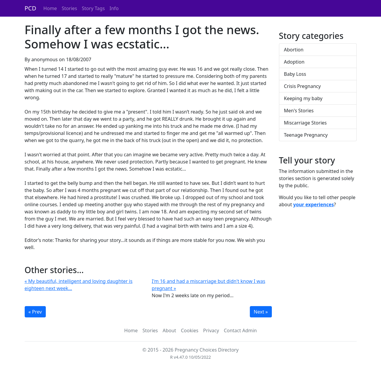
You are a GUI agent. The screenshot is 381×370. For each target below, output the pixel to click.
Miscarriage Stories (305, 122)
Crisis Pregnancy (302, 86)
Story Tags (93, 8)
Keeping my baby (303, 98)
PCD (30, 8)
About (169, 330)
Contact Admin (240, 330)
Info (114, 8)
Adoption (294, 62)
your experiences (313, 204)
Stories (69, 8)
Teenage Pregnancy (306, 135)
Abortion (294, 49)
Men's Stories (299, 110)
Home (50, 8)
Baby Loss (295, 74)
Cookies (189, 330)
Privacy (211, 330)
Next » (261, 311)
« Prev (35, 311)
